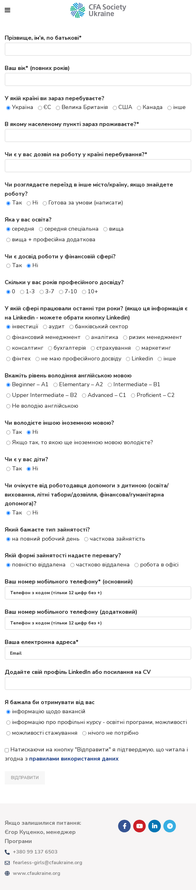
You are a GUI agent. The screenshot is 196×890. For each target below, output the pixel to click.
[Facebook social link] (124, 826)
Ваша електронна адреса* (98, 647)
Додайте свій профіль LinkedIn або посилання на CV (98, 677)
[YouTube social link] (139, 826)
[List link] (49, 852)
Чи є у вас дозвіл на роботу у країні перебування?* (98, 160)
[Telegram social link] (169, 826)
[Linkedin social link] (154, 826)
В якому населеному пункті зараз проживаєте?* (98, 129)
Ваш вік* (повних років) (98, 73)
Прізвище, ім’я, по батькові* (98, 43)
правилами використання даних (74, 758)
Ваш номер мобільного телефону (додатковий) (98, 617)
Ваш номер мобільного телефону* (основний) (98, 587)
